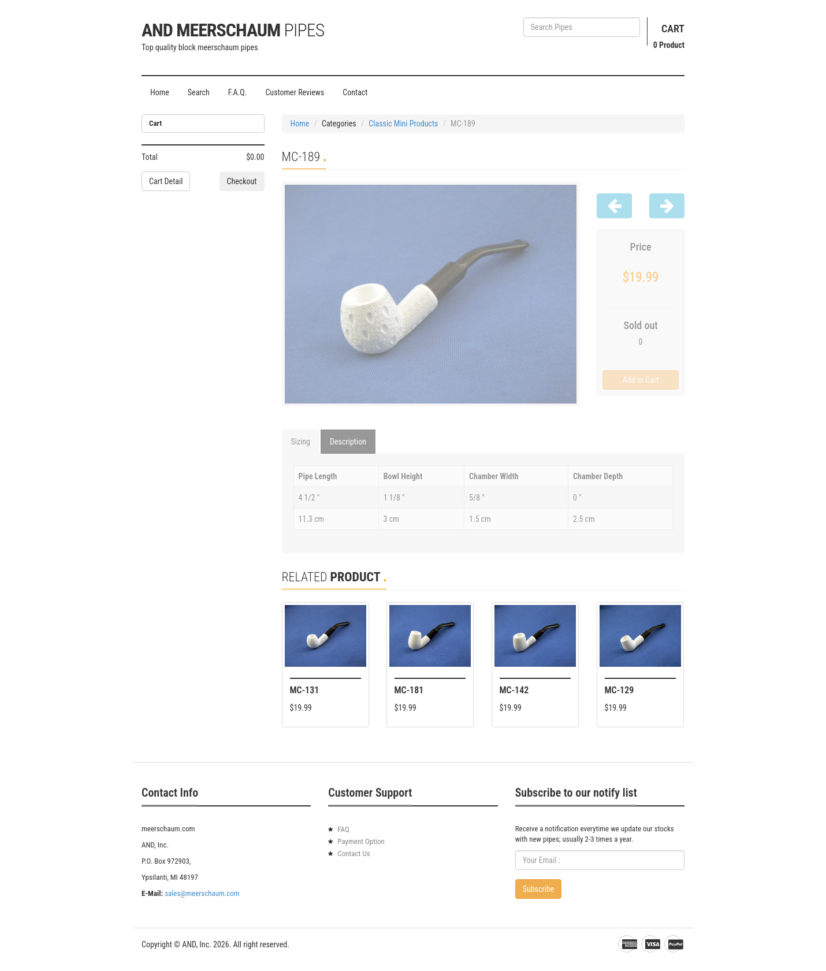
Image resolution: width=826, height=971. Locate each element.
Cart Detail (166, 181)
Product (668, 45)
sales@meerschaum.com (202, 893)
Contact (355, 92)
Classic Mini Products (403, 123)
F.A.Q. (237, 92)
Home (159, 92)
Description (348, 441)
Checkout (242, 181)
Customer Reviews (294, 92)
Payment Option (361, 841)
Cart (672, 29)
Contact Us (353, 853)
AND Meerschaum (233, 30)
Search (199, 92)
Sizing (301, 441)
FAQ (343, 829)
